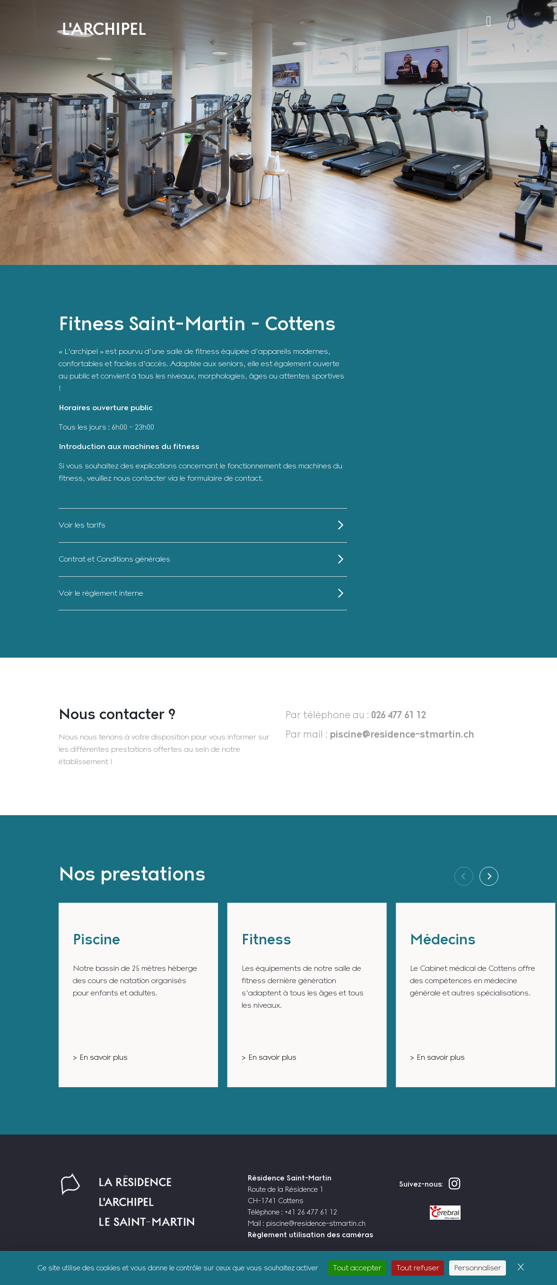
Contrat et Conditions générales (114, 558)
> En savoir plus (100, 1057)
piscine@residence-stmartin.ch (316, 1223)
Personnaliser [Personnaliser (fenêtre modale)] (477, 1267)
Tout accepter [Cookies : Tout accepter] (357, 1267)
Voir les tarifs (82, 524)
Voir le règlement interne (101, 593)
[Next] (488, 876)
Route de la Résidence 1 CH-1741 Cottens (289, 1189)
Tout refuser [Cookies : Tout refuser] (417, 1267)
